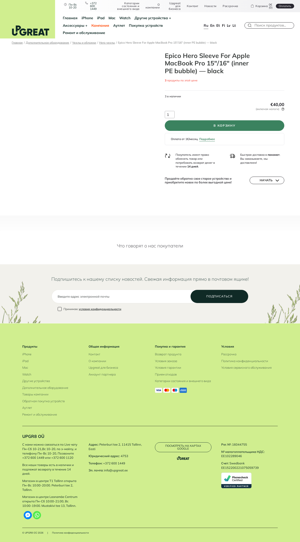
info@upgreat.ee (116, 470)
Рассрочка (230, 6)
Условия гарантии (168, 367)
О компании (153, 6)
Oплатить (285, 6)
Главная (70, 18)
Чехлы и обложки (84, 42)
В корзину (224, 125)
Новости (210, 6)
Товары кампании (35, 394)
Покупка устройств (146, 25)
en (212, 25)
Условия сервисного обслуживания (246, 367)
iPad (101, 18)
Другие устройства (151, 18)
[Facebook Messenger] (28, 515)
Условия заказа (166, 361)
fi (223, 25)
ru (206, 25)
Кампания (100, 25)
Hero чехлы (107, 42)
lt (234, 25)
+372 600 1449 (93, 6)
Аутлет (119, 25)
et (218, 25)
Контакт (192, 6)
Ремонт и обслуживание (84, 32)
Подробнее (207, 139)
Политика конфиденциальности (244, 361)
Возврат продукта (168, 354)
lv (228, 25)
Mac (112, 18)
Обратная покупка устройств (43, 401)
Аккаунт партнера (102, 374)
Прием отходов (166, 374)
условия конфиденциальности (100, 309)
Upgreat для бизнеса (174, 6)
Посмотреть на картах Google (183, 447)
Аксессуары (73, 25)
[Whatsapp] (37, 515)
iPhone (87, 18)
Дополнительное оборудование (47, 42)
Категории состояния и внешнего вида (128, 6)
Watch (125, 18)
